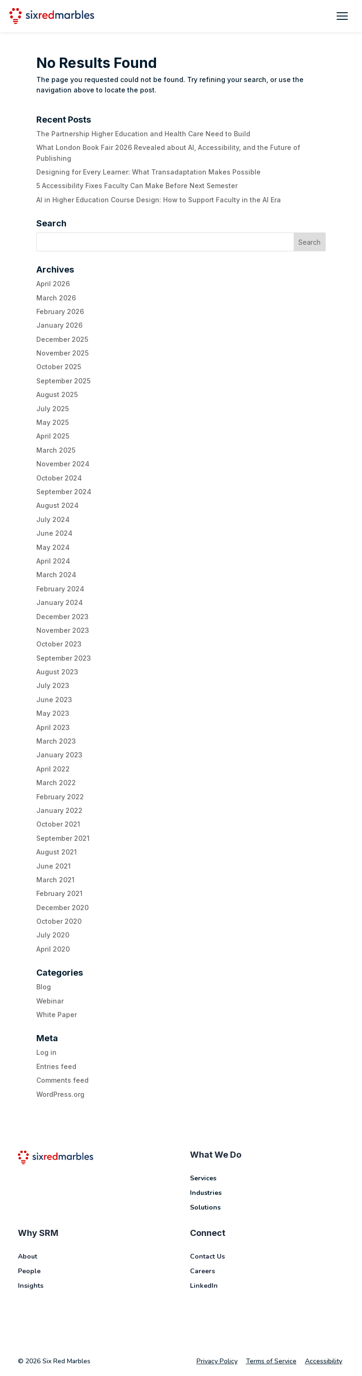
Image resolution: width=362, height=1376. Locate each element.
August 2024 (57, 505)
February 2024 (60, 589)
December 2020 (62, 908)
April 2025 (52, 436)
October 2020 (59, 921)
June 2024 (54, 533)
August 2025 (57, 394)
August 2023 (57, 672)
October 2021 (58, 824)
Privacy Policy (217, 1361)
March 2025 (55, 450)
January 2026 (59, 325)
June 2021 (53, 866)
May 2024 (53, 547)
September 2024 (63, 492)
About (27, 1256)
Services (203, 1178)
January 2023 (59, 755)
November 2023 (62, 630)
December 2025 (62, 339)
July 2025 (52, 409)
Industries (206, 1192)
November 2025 (62, 353)
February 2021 (59, 893)
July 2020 (52, 935)
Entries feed (56, 1066)
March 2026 (56, 298)
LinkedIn (204, 1285)
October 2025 (58, 367)
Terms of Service (271, 1361)
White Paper (56, 1015)
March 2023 (56, 741)
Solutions (205, 1207)
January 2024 (59, 602)
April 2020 (53, 949)
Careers (202, 1271)
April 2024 (53, 561)
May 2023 (52, 713)
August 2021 (56, 852)
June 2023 (54, 700)
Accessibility (323, 1361)
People (29, 1271)
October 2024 (59, 478)
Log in (46, 1052)
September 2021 (63, 838)
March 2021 (55, 880)
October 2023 (59, 644)
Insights (30, 1285)
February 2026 (60, 311)
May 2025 (52, 422)
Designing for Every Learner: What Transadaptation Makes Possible (148, 172)
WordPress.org (60, 1094)
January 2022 (59, 810)
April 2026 (53, 284)
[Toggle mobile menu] (342, 16)
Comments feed (62, 1080)
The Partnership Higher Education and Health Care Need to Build (143, 134)
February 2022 (60, 797)
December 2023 (62, 617)
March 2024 (56, 575)
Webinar (50, 1001)
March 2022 (56, 783)
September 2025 (63, 381)
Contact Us (207, 1256)
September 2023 (63, 658)
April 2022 (53, 769)
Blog (43, 987)
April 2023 (53, 727)
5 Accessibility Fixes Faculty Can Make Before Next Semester (137, 186)
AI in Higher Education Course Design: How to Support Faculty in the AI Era (158, 200)
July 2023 (52, 685)
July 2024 (53, 519)
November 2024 (63, 464)
